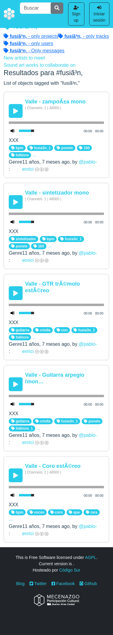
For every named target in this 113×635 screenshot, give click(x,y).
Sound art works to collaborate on (39, 65)
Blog (20, 583)
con (62, 330)
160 (84, 148)
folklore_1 (22, 428)
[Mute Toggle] (12, 130)
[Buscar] (35, 8)
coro (56, 512)
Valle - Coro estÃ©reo (52, 466)
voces (37, 512)
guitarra (20, 330)
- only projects (31, 36)
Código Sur (69, 570)
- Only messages (34, 50)
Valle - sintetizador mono (57, 193)
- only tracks (83, 36)
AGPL (90, 557)
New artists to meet (24, 57)
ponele (65, 148)
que (74, 512)
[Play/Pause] (16, 111)
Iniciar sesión (99, 14)
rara (91, 512)
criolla (43, 330)
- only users (28, 43)
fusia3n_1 (40, 148)
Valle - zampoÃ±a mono (55, 102)
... (34, 154)
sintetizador (23, 239)
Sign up (76, 14)
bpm (17, 148)
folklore (20, 155)
